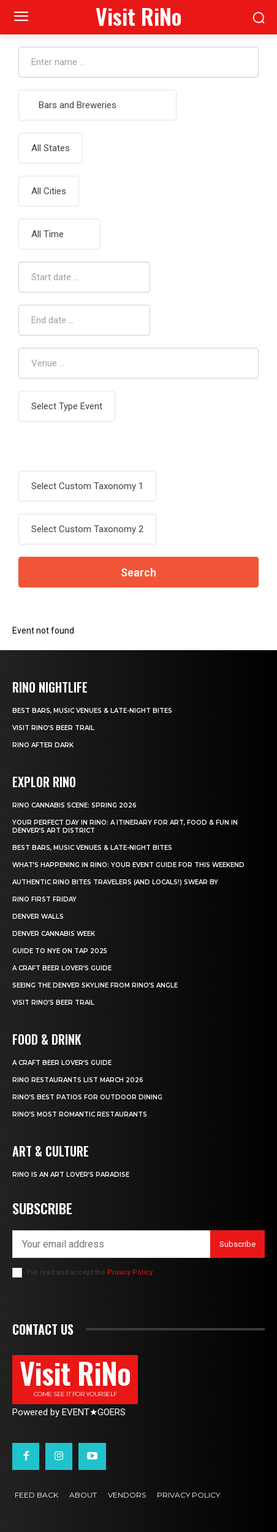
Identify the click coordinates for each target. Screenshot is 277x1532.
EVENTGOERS (94, 1412)
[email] (111, 1244)
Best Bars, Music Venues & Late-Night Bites (92, 711)
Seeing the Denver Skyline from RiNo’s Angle (95, 985)
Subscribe (237, 1244)
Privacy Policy (129, 1272)
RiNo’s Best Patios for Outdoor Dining (87, 1097)
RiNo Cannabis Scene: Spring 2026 (74, 805)
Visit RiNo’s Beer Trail (53, 728)
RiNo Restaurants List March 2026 (77, 1080)
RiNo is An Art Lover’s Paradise (70, 1175)
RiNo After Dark (43, 745)
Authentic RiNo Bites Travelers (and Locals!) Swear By (115, 882)
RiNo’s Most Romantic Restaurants (79, 1114)
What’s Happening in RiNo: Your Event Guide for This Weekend (128, 865)
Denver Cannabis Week (53, 934)
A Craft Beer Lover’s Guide (62, 968)
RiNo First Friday (44, 899)
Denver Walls (38, 917)
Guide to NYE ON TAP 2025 (59, 951)
